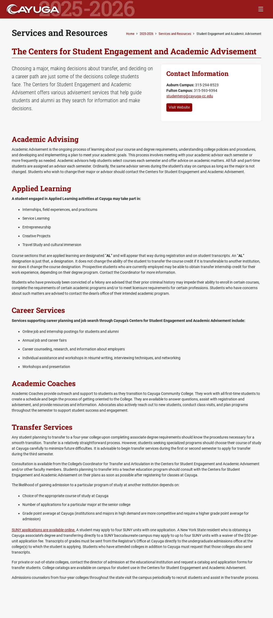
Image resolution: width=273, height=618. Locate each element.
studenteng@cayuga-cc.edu (189, 96)
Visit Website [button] (179, 107)
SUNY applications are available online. (43, 530)
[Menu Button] (260, 9)
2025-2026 (146, 34)
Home (130, 34)
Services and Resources (175, 34)
